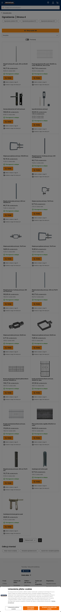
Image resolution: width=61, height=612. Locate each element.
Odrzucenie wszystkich (30, 608)
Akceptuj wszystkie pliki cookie (49, 608)
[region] (30, 599)
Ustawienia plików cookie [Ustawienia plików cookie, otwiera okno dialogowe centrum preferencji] (13, 608)
